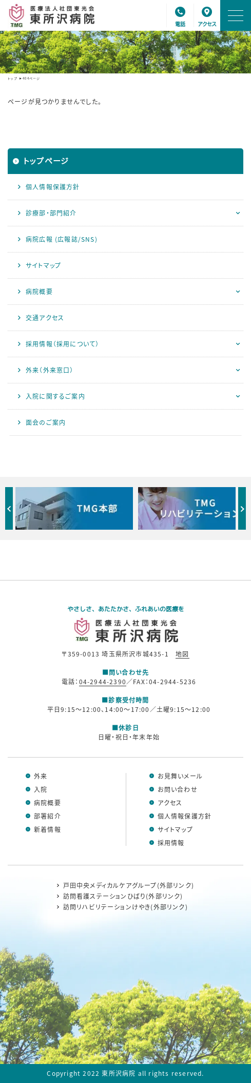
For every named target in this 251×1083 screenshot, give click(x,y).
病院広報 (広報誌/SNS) (62, 239)
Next (242, 508)
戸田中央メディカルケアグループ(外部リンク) (128, 885)
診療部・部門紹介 (51, 212)
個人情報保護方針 (53, 186)
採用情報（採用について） (62, 343)
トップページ (46, 160)
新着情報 (47, 829)
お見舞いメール (180, 776)
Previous (9, 508)
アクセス (170, 803)
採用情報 (171, 843)
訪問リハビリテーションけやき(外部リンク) (125, 907)
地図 (182, 653)
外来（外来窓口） (50, 369)
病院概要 (39, 291)
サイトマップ (43, 265)
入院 (40, 789)
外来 (40, 776)
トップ (13, 78)
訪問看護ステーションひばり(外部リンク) (123, 896)
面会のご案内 (46, 422)
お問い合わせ (178, 789)
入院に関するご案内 (55, 396)
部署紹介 (47, 816)
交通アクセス (45, 317)
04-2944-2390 (102, 681)
